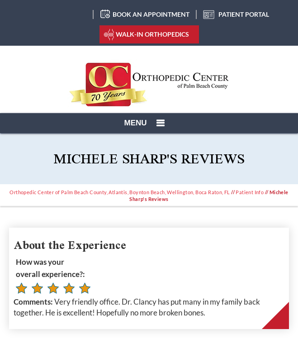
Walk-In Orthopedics (152, 34)
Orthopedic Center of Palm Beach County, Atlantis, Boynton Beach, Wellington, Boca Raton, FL (119, 192)
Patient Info (250, 192)
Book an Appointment (151, 14)
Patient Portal (243, 14)
